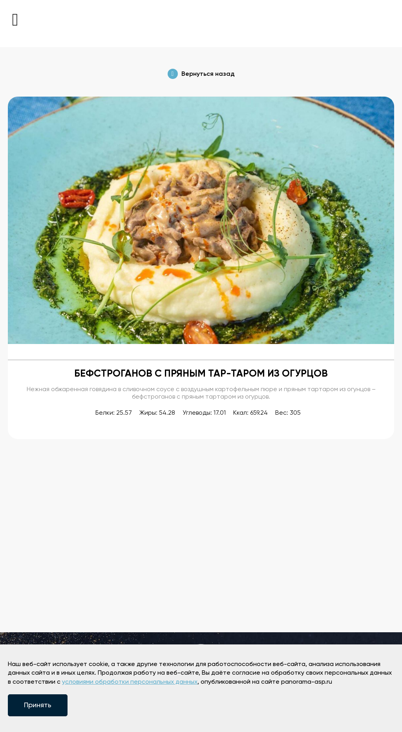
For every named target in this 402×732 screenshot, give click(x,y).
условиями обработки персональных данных (129, 682)
